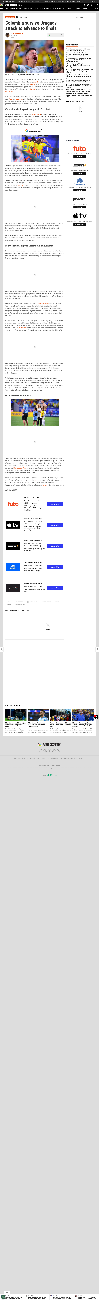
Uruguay (32, 84)
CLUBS (68, 9)
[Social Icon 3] (54, 751)
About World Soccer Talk (21, 758)
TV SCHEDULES (58, 9)
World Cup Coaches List (91, 1)
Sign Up (79, 157)
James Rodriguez (46, 602)
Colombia (36, 82)
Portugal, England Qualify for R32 (34, 1)
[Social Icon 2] (49, 751)
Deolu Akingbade (17, 33)
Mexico (37, 480)
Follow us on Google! (57, 35)
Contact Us (82, 758)
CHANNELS (87, 9)
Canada (44, 485)
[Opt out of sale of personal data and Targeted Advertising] (3, 1297)
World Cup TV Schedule (17, 1)
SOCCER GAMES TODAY (31, 9)
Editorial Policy (64, 758)
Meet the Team (34, 758)
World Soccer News (20, 604)
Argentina (19, 99)
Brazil (11, 99)
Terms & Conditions (52, 758)
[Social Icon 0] (41, 751)
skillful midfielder (43, 303)
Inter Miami (22, 327)
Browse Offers (54, 504)
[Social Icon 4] (58, 751)
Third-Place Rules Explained (62, 1)
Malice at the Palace (20, 468)
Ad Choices (74, 758)
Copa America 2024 (21, 602)
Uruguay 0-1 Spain (49, 1)
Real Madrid (9, 91)
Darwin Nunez (33, 602)
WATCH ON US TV (45, 9)
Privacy (43, 758)
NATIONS (77, 9)
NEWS (6, 9)
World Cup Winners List (77, 1)
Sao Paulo (33, 89)
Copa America (36, 114)
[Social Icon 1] (45, 751)
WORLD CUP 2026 (16, 9)
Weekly (9, 604)
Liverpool (21, 185)
